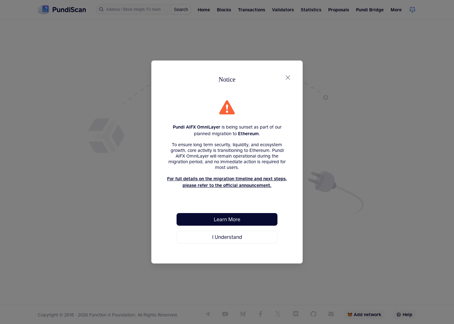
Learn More (227, 219)
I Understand (227, 237)
